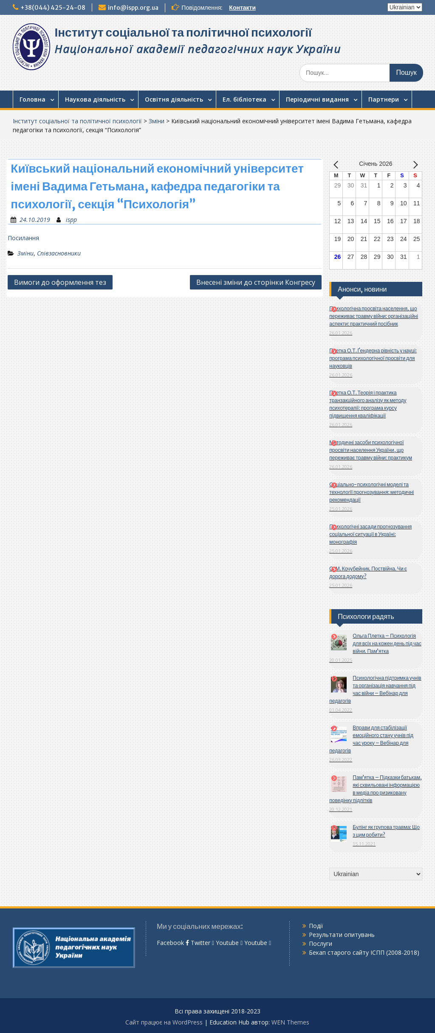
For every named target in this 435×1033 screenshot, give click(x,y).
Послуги (320, 943)
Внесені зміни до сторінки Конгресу (255, 282)
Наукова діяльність (95, 99)
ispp (71, 220)
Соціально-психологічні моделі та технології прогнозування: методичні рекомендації (371, 492)
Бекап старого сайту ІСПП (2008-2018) (364, 952)
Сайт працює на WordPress (164, 1022)
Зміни (156, 121)
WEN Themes (290, 1022)
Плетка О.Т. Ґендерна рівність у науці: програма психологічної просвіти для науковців (373, 358)
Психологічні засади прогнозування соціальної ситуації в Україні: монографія (370, 534)
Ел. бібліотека (244, 99)
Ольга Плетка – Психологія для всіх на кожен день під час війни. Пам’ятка (387, 643)
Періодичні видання (317, 99)
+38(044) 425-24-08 (52, 7)
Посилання (23, 238)
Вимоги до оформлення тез (60, 282)
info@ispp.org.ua (133, 7)
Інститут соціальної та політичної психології (182, 32)
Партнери (383, 99)
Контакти (242, 7)
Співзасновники (59, 253)
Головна (32, 99)
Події (316, 926)
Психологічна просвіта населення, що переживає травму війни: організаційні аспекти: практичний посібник (373, 316)
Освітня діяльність (174, 99)
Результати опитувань (342, 935)
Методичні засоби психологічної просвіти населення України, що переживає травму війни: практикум (370, 450)
